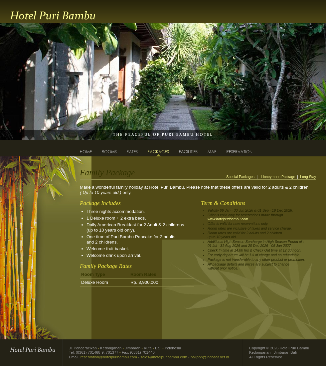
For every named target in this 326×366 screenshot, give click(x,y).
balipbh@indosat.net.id (210, 357)
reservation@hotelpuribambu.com (109, 357)
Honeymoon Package (277, 177)
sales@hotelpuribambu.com (163, 357)
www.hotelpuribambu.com (228, 219)
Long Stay (308, 177)
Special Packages (240, 177)
